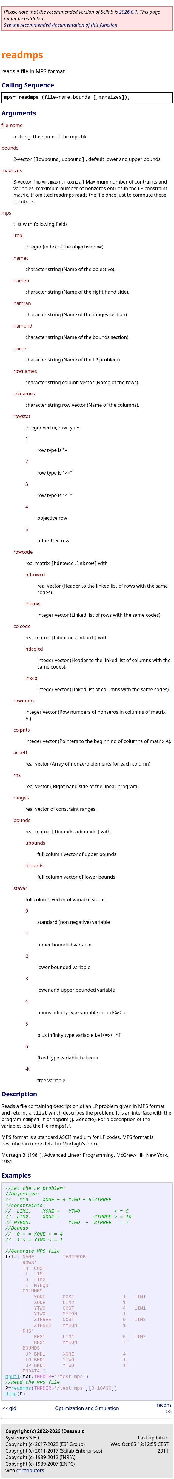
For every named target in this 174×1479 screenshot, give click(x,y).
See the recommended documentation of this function (60, 25)
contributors (30, 1470)
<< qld (9, 1408)
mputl (12, 1377)
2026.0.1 (128, 12)
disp (11, 1394)
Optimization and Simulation (87, 1408)
